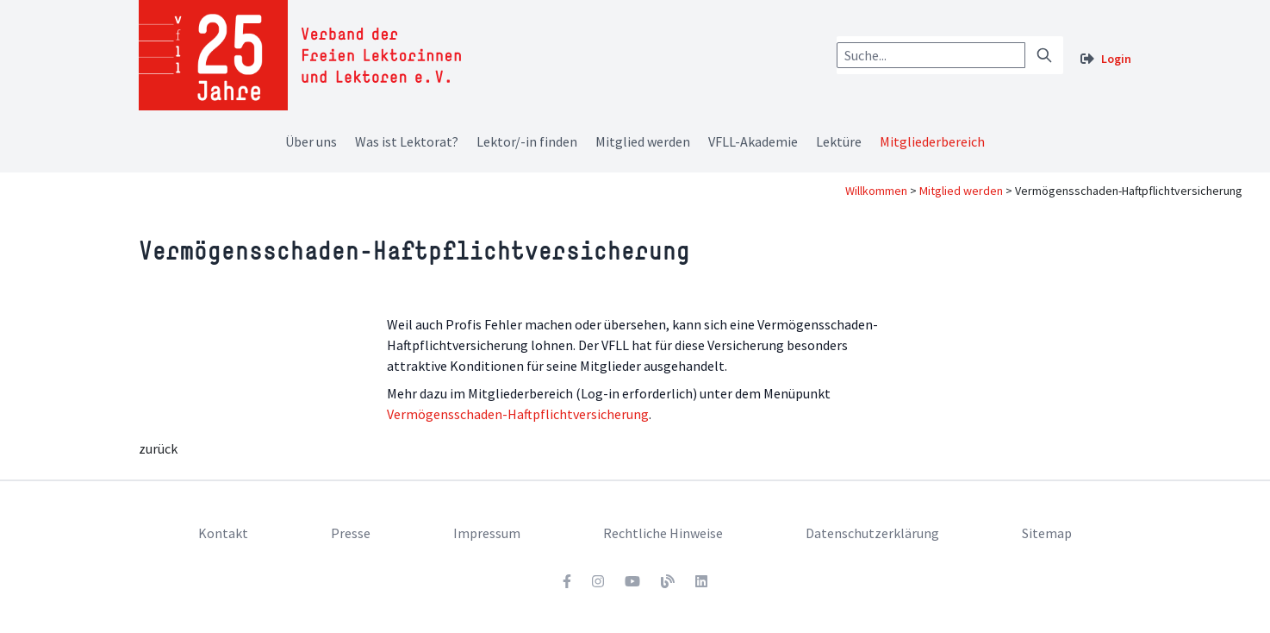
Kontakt (223, 533)
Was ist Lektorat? (406, 141)
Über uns (311, 141)
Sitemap (1047, 533)
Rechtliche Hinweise (663, 533)
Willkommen (876, 190)
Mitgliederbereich (932, 141)
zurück (158, 448)
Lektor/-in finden (526, 141)
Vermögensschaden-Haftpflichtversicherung (518, 414)
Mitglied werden (642, 141)
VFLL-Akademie (753, 141)
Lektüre (839, 141)
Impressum (486, 533)
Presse (350, 533)
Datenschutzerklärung (872, 533)
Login (1116, 58)
